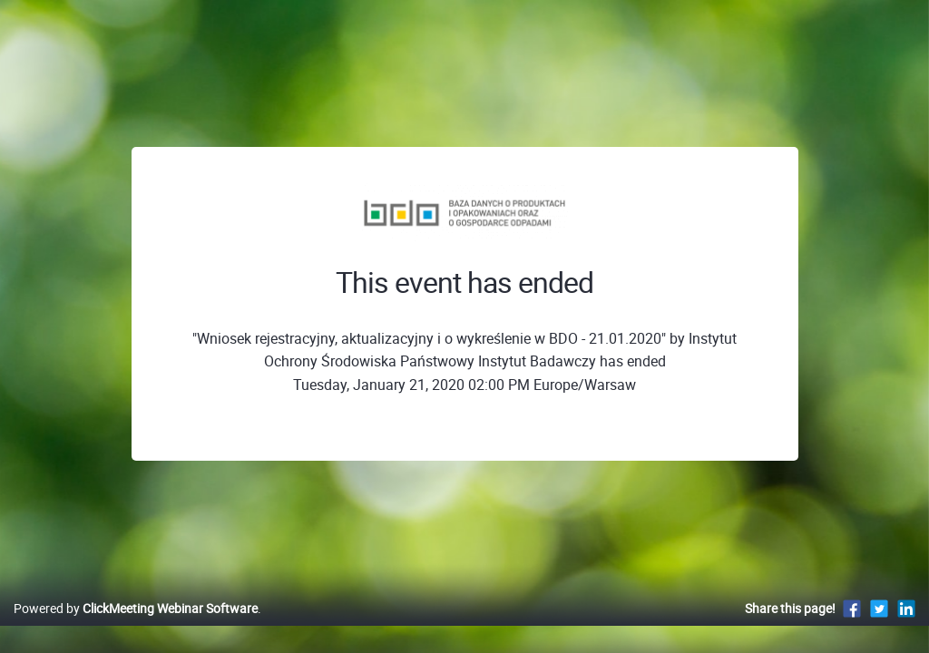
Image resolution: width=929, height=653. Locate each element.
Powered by (136, 627)
